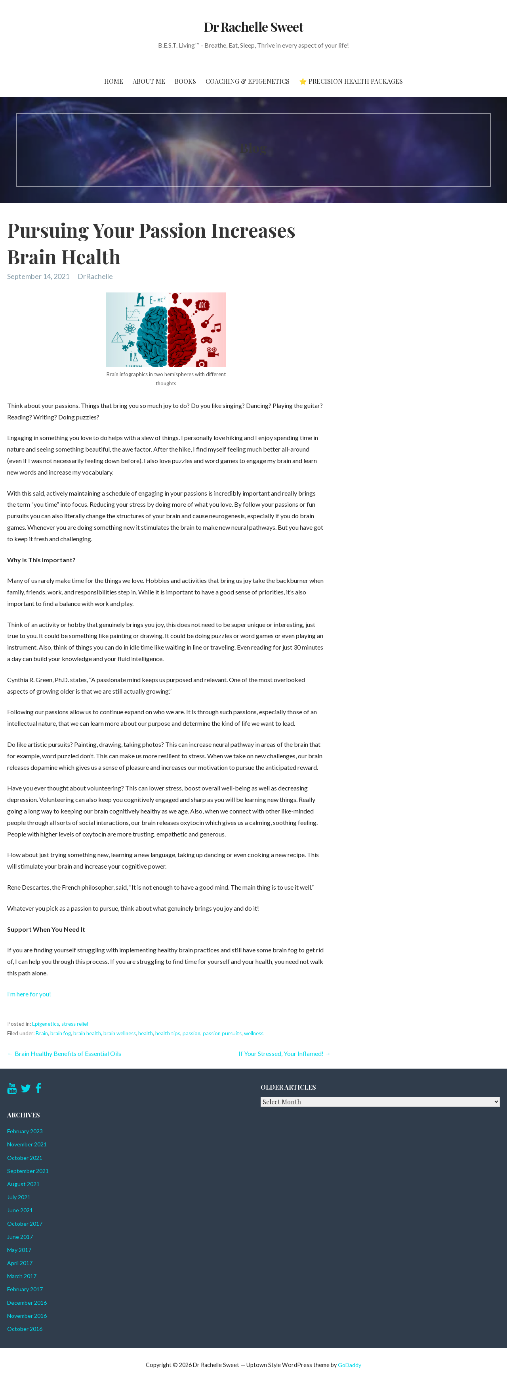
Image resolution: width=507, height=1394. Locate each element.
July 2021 (18, 1197)
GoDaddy (349, 1364)
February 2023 (25, 1131)
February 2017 (25, 1289)
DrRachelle (95, 276)
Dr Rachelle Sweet (253, 26)
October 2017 (24, 1223)
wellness (253, 1033)
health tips (167, 1033)
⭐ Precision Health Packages (351, 81)
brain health (87, 1033)
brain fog (60, 1033)
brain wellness (119, 1033)
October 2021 (24, 1157)
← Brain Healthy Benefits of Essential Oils (64, 1053)
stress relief (74, 1024)
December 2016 (27, 1302)
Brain (42, 1033)
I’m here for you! (29, 994)
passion (191, 1033)
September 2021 (28, 1170)
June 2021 (20, 1210)
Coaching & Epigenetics (248, 81)
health (145, 1033)
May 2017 (19, 1249)
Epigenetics (45, 1024)
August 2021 (23, 1184)
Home (113, 81)
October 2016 (24, 1328)
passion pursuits (222, 1033)
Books (185, 81)
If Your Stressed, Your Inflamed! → (284, 1053)
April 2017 (19, 1262)
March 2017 (21, 1276)
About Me (149, 81)
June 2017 (20, 1236)
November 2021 (27, 1144)
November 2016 (27, 1315)
